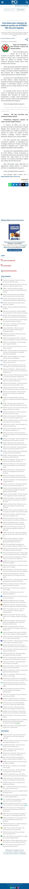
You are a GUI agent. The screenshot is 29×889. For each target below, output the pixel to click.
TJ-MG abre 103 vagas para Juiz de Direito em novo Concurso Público (15, 695)
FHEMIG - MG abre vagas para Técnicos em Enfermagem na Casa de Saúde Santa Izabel (14, 365)
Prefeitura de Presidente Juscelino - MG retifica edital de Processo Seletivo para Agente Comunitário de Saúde (15, 721)
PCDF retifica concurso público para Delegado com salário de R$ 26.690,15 (15, 795)
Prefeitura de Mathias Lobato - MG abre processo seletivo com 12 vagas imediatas (14, 523)
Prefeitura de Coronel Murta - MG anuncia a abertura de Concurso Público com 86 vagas (14, 712)
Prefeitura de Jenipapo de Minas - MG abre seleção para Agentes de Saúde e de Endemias (15, 338)
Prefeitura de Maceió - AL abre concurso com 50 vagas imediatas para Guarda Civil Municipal (14, 819)
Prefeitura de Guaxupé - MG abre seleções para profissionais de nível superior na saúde (15, 439)
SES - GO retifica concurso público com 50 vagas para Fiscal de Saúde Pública (14, 800)
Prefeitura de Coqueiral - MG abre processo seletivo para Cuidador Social (14, 515)
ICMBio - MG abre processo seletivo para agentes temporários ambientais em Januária (15, 443)
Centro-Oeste (8, 853)
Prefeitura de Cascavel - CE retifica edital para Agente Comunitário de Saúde (15, 824)
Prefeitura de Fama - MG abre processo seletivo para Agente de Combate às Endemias (15, 580)
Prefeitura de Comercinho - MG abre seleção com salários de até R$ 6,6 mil (14, 429)
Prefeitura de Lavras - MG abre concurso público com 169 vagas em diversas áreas (14, 707)
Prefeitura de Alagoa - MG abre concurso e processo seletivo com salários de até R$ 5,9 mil (15, 645)
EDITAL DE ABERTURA (9, 260)
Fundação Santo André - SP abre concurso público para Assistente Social (14, 745)
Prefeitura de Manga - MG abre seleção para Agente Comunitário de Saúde (14, 584)
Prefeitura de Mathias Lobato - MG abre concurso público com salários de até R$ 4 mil (15, 519)
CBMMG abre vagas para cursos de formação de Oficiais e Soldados (15, 562)
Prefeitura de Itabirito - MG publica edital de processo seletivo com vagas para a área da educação (14, 499)
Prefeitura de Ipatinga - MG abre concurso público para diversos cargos (14, 281)
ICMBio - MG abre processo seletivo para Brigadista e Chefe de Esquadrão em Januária (15, 404)
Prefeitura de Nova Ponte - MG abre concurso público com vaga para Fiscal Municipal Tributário (15, 505)
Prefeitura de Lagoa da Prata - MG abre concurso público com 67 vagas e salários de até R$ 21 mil (14, 628)
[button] (2, 2)
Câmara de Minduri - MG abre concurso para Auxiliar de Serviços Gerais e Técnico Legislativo (15, 570)
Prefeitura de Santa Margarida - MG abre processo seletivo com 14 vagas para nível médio (14, 575)
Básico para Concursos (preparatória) (14, 242)
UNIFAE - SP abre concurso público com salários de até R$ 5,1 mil (13, 749)
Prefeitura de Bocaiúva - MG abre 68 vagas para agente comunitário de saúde (14, 654)
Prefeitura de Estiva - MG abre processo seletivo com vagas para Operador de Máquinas (15, 375)
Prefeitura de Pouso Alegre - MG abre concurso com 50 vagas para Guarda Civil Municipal (15, 494)
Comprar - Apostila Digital (14, 250)
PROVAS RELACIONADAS (10, 271)
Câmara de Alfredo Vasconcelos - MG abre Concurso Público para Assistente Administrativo (14, 690)
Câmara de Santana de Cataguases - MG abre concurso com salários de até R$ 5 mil (15, 557)
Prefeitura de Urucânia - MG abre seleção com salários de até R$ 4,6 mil (15, 425)
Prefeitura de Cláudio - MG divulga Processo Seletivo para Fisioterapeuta (14, 726)
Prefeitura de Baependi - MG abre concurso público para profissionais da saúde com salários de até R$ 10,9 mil (14, 622)
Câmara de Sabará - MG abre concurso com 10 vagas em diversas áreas (15, 650)
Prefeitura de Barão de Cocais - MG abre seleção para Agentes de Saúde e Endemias (14, 601)
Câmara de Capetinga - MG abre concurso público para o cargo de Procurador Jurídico (14, 476)
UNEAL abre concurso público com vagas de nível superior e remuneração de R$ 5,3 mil (14, 814)
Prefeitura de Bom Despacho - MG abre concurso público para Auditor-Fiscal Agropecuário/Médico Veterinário (13, 540)
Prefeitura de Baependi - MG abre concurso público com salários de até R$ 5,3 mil (14, 460)
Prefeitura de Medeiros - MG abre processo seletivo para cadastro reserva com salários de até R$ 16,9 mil (15, 370)
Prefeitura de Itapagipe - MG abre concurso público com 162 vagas (14, 675)
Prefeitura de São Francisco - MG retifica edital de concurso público (15, 597)
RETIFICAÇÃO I (7, 265)
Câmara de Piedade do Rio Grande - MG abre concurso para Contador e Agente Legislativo (15, 633)
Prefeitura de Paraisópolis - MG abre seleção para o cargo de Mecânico (14, 343)
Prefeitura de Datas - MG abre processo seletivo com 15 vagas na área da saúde (15, 637)
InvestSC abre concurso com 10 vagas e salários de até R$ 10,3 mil (15, 791)
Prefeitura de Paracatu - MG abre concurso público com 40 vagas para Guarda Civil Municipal (14, 471)
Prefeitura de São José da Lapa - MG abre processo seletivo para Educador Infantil (13, 295)
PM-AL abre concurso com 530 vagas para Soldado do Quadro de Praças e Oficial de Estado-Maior (14, 809)
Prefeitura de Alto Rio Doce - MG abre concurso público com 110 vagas (15, 566)
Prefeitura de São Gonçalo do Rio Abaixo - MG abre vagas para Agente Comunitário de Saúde (15, 510)
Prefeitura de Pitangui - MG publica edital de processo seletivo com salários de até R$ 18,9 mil (15, 534)
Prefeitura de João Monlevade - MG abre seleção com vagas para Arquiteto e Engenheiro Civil (15, 399)
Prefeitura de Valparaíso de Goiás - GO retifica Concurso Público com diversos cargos (15, 804)
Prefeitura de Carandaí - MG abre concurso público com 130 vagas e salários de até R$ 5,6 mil (15, 616)
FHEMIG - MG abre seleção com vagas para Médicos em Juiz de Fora (14, 361)
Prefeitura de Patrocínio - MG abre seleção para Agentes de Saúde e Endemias (15, 671)
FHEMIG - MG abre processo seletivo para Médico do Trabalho (14, 303)
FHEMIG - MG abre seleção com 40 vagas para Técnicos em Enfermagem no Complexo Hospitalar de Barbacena (15, 352)
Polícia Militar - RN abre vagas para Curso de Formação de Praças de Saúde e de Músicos (14, 841)
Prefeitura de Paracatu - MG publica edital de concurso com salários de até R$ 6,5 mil (15, 484)
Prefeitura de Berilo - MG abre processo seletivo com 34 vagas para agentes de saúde (15, 641)
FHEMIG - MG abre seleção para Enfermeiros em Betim (14, 307)
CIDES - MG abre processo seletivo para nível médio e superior (14, 347)
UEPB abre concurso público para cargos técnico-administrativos (13, 832)
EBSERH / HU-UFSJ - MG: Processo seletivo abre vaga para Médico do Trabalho (15, 408)
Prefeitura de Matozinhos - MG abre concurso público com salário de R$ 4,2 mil (15, 380)
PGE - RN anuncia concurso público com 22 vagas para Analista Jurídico (14, 845)
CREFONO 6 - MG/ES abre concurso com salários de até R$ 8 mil (13, 593)
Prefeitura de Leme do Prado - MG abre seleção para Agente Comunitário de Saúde (15, 549)
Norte (15, 853)
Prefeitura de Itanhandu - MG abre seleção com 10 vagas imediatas (15, 480)
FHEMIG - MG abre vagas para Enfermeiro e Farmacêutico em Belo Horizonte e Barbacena (15, 316)
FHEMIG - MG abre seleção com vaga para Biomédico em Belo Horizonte (14, 456)
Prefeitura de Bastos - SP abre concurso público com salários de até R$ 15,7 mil (15, 741)
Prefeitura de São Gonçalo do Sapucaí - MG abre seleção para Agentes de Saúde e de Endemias (14, 528)
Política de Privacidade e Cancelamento (14, 884)
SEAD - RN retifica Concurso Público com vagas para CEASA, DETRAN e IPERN (15, 837)
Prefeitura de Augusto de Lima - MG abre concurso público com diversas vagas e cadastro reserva (14, 610)
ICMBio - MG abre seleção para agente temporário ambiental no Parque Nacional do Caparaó (15, 290)
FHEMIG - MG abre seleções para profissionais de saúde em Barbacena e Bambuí (15, 452)
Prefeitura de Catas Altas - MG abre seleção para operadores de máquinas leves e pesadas (15, 312)
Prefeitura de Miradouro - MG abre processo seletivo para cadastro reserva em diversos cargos (14, 465)
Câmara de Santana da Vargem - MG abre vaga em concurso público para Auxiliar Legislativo (15, 553)
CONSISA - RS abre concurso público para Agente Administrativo (14, 783)
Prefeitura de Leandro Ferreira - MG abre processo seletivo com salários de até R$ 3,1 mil (15, 388)
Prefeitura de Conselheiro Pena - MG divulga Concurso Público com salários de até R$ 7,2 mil (15, 679)
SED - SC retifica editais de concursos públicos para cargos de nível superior (15, 787)
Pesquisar (21, 9)
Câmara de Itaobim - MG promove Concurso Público (14, 716)
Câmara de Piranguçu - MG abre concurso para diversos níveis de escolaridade (15, 666)
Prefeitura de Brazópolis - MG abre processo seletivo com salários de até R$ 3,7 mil (14, 416)
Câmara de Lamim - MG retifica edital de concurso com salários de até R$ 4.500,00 (13, 703)
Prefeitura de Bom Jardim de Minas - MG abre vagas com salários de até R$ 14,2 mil (15, 285)
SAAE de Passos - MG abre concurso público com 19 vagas (14, 588)
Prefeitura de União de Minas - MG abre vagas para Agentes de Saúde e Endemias (15, 320)
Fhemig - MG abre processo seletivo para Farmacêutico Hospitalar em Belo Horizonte (14, 299)
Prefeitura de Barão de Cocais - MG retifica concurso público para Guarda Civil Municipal (15, 699)
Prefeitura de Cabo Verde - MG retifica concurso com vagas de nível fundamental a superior (15, 658)
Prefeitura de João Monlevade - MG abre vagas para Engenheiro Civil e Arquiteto (15, 421)
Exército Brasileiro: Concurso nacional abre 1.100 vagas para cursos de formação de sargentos (14, 736)
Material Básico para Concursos (10, 176)
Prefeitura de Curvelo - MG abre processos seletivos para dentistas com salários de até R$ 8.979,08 (15, 434)
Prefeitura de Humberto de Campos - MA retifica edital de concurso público (13, 828)
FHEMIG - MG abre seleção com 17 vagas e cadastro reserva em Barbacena (14, 357)
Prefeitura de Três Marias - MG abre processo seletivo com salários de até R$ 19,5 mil (15, 447)
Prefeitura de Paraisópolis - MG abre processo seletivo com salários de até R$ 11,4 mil (15, 384)
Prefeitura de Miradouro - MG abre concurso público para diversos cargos (14, 412)
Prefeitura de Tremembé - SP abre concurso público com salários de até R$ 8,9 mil (14, 754)
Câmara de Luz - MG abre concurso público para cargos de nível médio (14, 324)
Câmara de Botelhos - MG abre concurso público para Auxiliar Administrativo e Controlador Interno (13, 329)
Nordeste (22, 853)
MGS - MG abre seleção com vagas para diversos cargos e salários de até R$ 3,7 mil (14, 545)
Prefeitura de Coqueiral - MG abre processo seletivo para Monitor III (14, 334)
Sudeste (15, 850)
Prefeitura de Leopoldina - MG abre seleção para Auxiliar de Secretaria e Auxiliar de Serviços (14, 393)
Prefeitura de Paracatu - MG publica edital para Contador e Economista (14, 662)
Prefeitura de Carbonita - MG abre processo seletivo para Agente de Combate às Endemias (15, 605)
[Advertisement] (14, 15)
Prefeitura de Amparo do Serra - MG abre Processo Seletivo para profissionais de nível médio (14, 684)
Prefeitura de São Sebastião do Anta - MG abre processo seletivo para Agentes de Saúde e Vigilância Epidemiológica (15, 489)
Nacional (8, 850)
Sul (21, 850)
